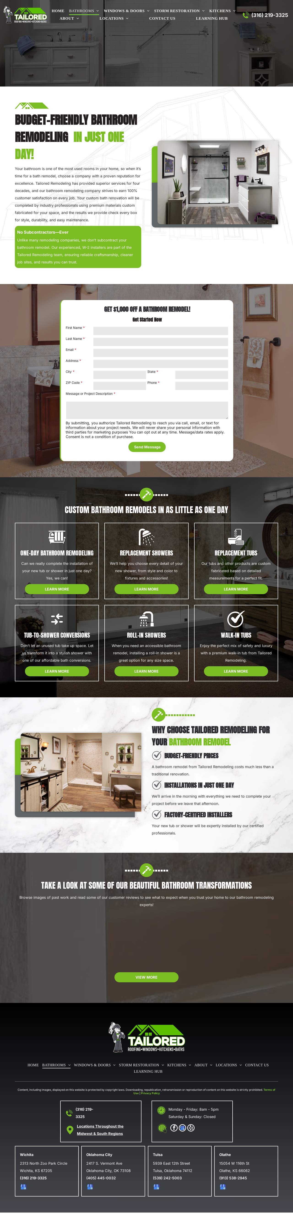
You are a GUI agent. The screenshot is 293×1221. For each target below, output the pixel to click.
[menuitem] (57, 11)
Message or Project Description (89, 393)
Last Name (74, 339)
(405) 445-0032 (101, 1186)
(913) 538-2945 (233, 1186)
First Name (74, 328)
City (69, 372)
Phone (152, 382)
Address (72, 361)
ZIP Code (73, 382)
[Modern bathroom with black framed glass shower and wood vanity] (179, 944)
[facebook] (174, 1137)
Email (69, 350)
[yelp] (191, 1137)
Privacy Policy (150, 1101)
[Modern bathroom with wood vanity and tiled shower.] (244, 944)
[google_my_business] (182, 1137)
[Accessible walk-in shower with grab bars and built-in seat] (48, 944)
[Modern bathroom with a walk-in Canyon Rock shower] (113, 944)
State (151, 372)
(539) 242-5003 (167, 1186)
